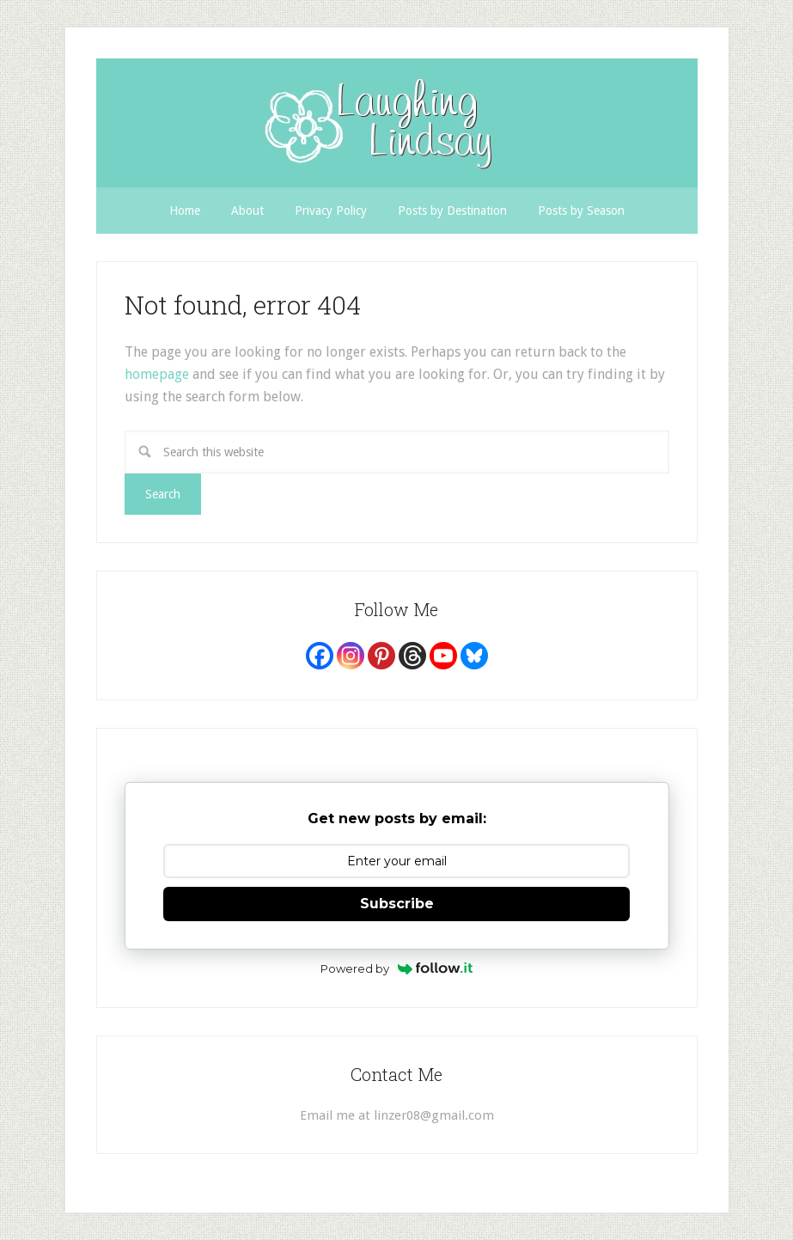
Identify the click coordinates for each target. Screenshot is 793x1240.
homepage (157, 374)
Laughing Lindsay (396, 123)
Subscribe (397, 903)
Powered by (396, 968)
